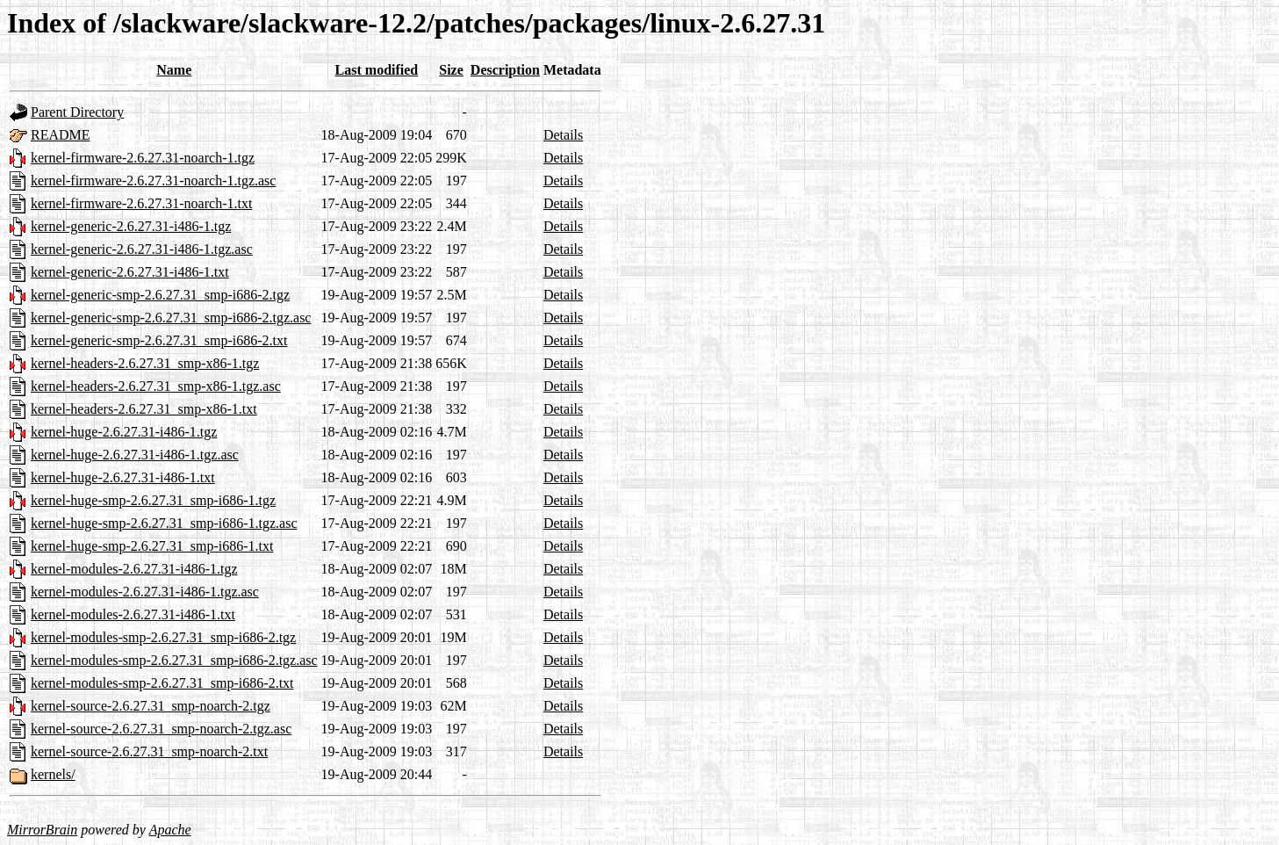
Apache (170, 829)
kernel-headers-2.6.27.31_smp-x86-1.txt (144, 408)
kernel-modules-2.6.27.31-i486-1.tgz (134, 568)
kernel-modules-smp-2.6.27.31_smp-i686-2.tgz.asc (174, 660)
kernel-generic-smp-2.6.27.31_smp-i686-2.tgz (160, 294)
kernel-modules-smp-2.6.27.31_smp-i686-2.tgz (163, 637)
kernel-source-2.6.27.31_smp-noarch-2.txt (149, 751)
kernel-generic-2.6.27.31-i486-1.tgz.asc (142, 249)
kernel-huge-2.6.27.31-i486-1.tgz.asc (135, 454)
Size (451, 69)
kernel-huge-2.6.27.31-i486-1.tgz (124, 431)
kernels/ (53, 774)
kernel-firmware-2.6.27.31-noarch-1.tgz (143, 157)
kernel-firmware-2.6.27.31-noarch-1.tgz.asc (153, 180)
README (60, 134)
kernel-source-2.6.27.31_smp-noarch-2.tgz (150, 705)
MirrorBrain (42, 829)
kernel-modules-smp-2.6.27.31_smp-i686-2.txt (162, 682)
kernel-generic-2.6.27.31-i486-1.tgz (131, 226)
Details (563, 134)
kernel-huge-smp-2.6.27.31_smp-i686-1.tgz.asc (164, 523)
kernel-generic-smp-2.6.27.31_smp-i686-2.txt (159, 340)
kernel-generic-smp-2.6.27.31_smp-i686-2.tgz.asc (171, 317)
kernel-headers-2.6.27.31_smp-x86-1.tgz (145, 363)
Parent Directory (77, 112)
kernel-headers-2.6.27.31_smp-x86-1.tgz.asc (156, 386)
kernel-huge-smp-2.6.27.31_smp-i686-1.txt (152, 545)
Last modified (377, 69)
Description (505, 69)
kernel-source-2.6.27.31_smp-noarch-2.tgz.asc (161, 728)
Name (173, 69)
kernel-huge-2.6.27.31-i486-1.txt (123, 477)
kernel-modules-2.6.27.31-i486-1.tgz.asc (145, 591)
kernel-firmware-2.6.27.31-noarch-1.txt (141, 203)
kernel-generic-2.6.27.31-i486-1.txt (130, 271)
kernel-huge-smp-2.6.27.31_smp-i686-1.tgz (153, 500)
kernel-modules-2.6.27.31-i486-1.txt (133, 614)
